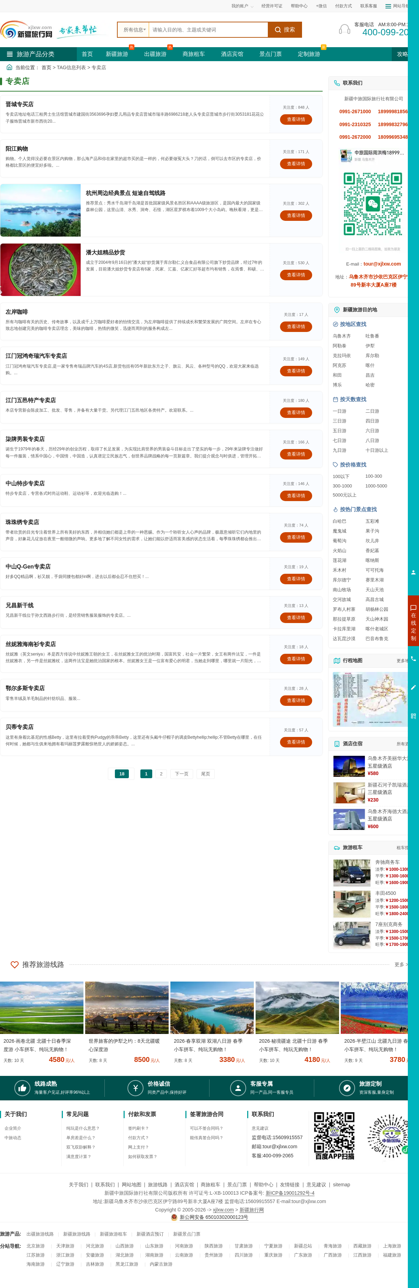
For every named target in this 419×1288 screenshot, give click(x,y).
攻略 (405, 54)
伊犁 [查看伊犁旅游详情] (370, 345)
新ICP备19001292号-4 (290, 1193)
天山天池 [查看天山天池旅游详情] (375, 589)
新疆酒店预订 (150, 1234)
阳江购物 (17, 149)
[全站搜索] (208, 29)
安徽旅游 (95, 1255)
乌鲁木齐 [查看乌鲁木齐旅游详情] (342, 336)
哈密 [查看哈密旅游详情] (370, 385)
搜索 (284, 29)
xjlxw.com (223, 1210)
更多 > (402, 964)
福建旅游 (392, 1255)
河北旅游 (95, 1246)
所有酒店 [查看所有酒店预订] (405, 743)
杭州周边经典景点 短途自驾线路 (126, 193)
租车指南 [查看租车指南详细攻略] (405, 847)
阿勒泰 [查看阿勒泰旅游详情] (339, 345)
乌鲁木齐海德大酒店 (390, 811)
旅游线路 (158, 1184)
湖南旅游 (154, 1255)
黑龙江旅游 (127, 1264)
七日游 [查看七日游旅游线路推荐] (339, 440)
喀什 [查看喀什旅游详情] (370, 365)
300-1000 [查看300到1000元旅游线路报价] (342, 486)
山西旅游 (125, 1246)
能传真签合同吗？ (206, 1137)
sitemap (341, 1184)
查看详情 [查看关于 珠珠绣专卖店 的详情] (296, 537)
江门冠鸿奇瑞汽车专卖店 (36, 356)
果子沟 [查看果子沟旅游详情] (372, 531)
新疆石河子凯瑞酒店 (390, 785)
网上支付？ (138, 1147)
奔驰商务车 (387, 862)
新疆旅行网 (252, 1210)
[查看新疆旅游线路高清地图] (373, 699)
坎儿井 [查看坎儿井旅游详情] (372, 540)
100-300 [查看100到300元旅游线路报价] (374, 476)
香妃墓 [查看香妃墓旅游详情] (372, 550)
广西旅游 (333, 1255)
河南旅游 (184, 1246)
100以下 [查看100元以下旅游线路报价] (341, 476)
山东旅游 (154, 1246)
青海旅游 (333, 1246)
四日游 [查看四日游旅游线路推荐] (372, 421)
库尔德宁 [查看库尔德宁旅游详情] (342, 580)
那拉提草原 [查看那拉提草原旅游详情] (344, 619)
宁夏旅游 (273, 1246)
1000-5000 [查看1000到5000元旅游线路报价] (376, 486)
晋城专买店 (20, 104)
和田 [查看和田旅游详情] (337, 375)
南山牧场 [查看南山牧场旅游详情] (342, 589)
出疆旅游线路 (40, 1234)
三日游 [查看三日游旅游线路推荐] (339, 421)
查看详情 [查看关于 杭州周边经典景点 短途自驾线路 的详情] (296, 215)
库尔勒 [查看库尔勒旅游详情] (372, 355)
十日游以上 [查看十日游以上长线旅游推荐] (377, 450)
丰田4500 (385, 893)
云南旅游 (184, 1255)
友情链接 (290, 1184)
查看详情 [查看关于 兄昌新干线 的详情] (296, 617)
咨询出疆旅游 (382, 639)
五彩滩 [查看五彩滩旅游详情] (372, 521)
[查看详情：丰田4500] (352, 904)
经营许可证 (272, 5)
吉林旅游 (95, 1264)
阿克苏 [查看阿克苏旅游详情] (339, 365)
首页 (87, 54)
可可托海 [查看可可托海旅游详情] (375, 570)
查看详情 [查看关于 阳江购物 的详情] (296, 163)
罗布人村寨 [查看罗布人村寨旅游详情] (344, 609)
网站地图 (131, 1184)
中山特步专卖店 (25, 483)
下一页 (182, 773)
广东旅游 (303, 1255)
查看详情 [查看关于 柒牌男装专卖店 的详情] (296, 454)
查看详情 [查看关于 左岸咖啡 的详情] (296, 326)
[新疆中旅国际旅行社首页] (56, 29)
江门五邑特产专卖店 (31, 400)
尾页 (205, 773)
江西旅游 (362, 1255)
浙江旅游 (65, 1255)
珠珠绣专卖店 (22, 522)
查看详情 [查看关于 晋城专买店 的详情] (296, 119)
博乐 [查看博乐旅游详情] (337, 385)
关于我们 (78, 1184)
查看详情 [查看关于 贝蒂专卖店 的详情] (296, 742)
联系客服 (368, 5)
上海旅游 (392, 1246)
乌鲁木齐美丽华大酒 (390, 758)
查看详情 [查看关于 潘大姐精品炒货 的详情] (296, 274)
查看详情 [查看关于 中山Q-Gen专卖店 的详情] (296, 578)
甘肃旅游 (244, 1246)
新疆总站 (303, 1246)
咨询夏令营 (382, 651)
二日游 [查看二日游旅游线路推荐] (372, 411)
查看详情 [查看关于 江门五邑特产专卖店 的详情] (296, 412)
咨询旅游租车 (382, 664)
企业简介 (13, 1128)
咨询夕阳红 (382, 676)
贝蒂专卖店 (20, 727)
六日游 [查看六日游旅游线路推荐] (372, 430)
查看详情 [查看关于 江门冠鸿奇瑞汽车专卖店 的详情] (296, 371)
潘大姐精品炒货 (105, 252)
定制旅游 (309, 54)
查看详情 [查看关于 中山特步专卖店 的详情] (296, 495)
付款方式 (343, 5)
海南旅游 (36, 1264)
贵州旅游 (214, 1255)
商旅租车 (194, 54)
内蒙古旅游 (161, 1264)
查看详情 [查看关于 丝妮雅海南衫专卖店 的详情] (296, 658)
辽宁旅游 (65, 1264)
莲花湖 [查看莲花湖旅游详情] (339, 560)
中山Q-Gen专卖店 (28, 567)
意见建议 (260, 1128)
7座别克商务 (389, 924)
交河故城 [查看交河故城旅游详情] (342, 599)
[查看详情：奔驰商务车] (352, 873)
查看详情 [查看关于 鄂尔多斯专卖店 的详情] (296, 700)
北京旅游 (36, 1246)
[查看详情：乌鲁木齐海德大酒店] (349, 819)
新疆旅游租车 (113, 1234)
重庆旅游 (273, 1255)
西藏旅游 (362, 1246)
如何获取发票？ (142, 1156)
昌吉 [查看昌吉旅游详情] (370, 375)
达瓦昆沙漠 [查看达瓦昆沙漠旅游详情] (344, 638)
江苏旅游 (36, 1255)
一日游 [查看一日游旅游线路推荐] (339, 411)
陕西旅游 (214, 1246)
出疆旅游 (155, 54)
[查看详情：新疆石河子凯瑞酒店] (349, 793)
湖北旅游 (125, 1255)
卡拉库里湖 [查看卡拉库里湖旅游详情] (344, 628)
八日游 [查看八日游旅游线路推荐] (372, 440)
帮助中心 (299, 5)
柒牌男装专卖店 (25, 439)
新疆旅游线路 (76, 1234)
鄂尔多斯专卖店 (25, 688)
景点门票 (270, 54)
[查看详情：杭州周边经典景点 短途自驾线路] (40, 210)
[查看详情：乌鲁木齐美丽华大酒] (349, 766)
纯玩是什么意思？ (83, 1128)
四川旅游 (244, 1255)
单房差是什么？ (81, 1137)
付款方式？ (138, 1137)
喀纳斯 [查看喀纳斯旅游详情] (372, 560)
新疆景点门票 (186, 1234)
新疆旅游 (117, 54)
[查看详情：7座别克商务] (352, 935)
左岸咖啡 (17, 312)
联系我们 (105, 1184)
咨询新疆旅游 (382, 626)
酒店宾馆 (232, 54)
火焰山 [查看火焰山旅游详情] (339, 550)
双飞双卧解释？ (81, 1147)
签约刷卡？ (138, 1128)
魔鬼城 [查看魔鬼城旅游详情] (339, 531)
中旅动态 (13, 1137)
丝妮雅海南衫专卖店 (31, 644)
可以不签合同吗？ (206, 1128)
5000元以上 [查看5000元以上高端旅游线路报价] (344, 495)
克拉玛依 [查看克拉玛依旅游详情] (342, 355)
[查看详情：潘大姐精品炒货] (40, 270)
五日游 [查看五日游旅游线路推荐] (339, 430)
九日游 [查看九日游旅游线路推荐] (339, 450)
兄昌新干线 (20, 605)
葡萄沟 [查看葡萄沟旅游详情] (339, 540)
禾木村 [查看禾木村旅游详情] (339, 570)
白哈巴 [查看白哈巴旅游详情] (339, 521)
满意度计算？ (78, 1156)
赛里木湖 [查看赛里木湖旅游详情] (375, 580)
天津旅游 (65, 1246)
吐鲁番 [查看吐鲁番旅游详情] (372, 336)
